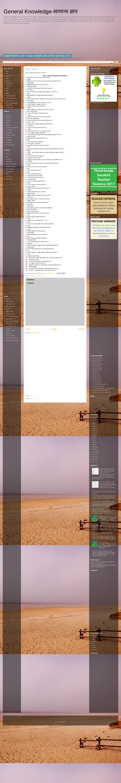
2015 (93, 454)
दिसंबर (93, 424)
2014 (93, 456)
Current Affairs (10, 145)
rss (93, 643)
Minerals (8, 333)
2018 (93, 419)
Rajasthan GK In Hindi (98, 509)
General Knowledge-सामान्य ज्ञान (41, 11)
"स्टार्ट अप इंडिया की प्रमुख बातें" (99, 384)
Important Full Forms (12, 321)
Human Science (10, 135)
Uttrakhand (9, 161)
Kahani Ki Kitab (95, 70)
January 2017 (95, 364)
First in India (9, 301)
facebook (94, 637)
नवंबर (93, 426)
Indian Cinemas (10, 330)
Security (8, 81)
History (8, 120)
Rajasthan (9, 159)
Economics (9, 130)
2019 (93, 417)
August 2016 (95, 360)
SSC (7, 73)
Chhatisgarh (9, 171)
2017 (93, 422)
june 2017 (94, 374)
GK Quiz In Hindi (102, 542)
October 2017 (40, 275)
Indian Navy (9, 107)
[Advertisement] (47, 39)
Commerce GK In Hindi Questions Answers (103, 501)
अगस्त (93, 433)
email (93, 645)
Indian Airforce (10, 100)
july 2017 (94, 372)
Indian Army (9, 83)
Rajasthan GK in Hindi (104, 516)
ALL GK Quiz (95, 382)
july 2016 (94, 362)
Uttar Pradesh (10, 169)
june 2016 (94, 366)
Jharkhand (9, 176)
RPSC (7, 78)
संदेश (28, 396)
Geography (9, 132)
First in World (10, 314)
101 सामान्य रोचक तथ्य (97, 386)
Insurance (9, 86)
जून (93, 437)
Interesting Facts (11, 306)
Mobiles (8, 309)
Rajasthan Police (11, 96)
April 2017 (94, 376)
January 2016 (95, 368)
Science (8, 115)
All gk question (96, 380)
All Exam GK (95, 378)
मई (93, 440)
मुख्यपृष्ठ (54, 329)
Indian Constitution (11, 338)
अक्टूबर (94, 428)
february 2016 (95, 358)
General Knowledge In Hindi (106, 482)
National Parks (10, 335)
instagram (94, 641)
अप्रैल (93, 442)
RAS (7, 88)
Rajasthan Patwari (11, 98)
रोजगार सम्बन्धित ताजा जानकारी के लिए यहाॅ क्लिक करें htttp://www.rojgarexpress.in (102, 562)
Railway (8, 76)
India (7, 156)
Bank (7, 71)
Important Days (10, 319)
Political (8, 137)
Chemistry (9, 142)
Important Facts (10, 304)
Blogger (57, 722)
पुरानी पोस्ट (81, 329)
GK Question (33, 275)
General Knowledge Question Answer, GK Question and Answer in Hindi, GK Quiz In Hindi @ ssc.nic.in (107, 471)
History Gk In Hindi (97, 525)
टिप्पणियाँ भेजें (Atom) (35, 332)
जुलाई (93, 435)
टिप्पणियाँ (29, 399)
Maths (8, 117)
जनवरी (93, 449)
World (8, 154)
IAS (7, 91)
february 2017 (95, 370)
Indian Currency (10, 323)
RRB (7, 93)
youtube (94, 647)
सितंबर (93, 430)
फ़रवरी (93, 447)
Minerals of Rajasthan (12, 340)
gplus (93, 639)
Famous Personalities (12, 316)
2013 (93, 459)
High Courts (9, 311)
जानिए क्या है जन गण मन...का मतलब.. (100, 392)
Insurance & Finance (12, 127)
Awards (8, 299)
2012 (93, 461)
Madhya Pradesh (11, 166)
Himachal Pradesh (11, 164)
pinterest (94, 649)
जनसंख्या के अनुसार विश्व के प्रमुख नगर (100, 390)
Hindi (7, 122)
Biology (8, 125)
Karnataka (9, 179)
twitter (93, 635)
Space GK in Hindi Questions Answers (102, 551)
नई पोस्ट (27, 329)
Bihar (7, 174)
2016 (93, 452)
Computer (9, 140)
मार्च (93, 444)
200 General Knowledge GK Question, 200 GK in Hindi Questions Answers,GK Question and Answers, (104, 492)
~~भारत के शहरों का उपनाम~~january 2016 (102, 388)
